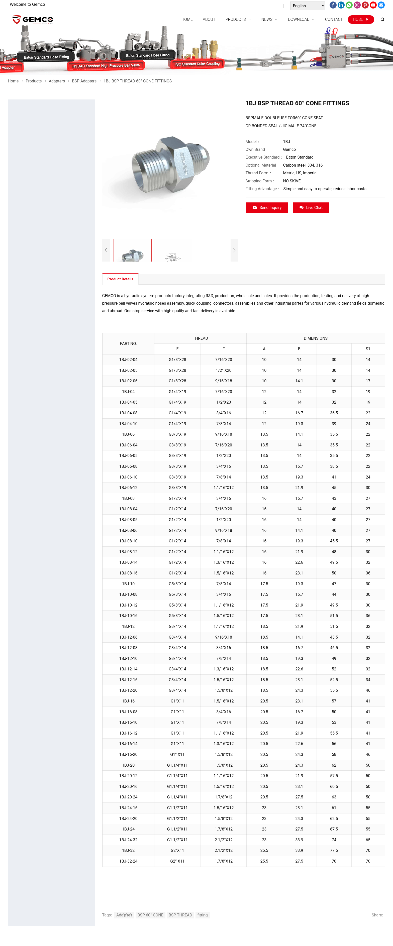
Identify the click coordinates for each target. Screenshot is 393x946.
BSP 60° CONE (150, 915)
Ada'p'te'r (124, 915)
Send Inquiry (267, 207)
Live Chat (311, 207)
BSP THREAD (180, 915)
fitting (203, 915)
